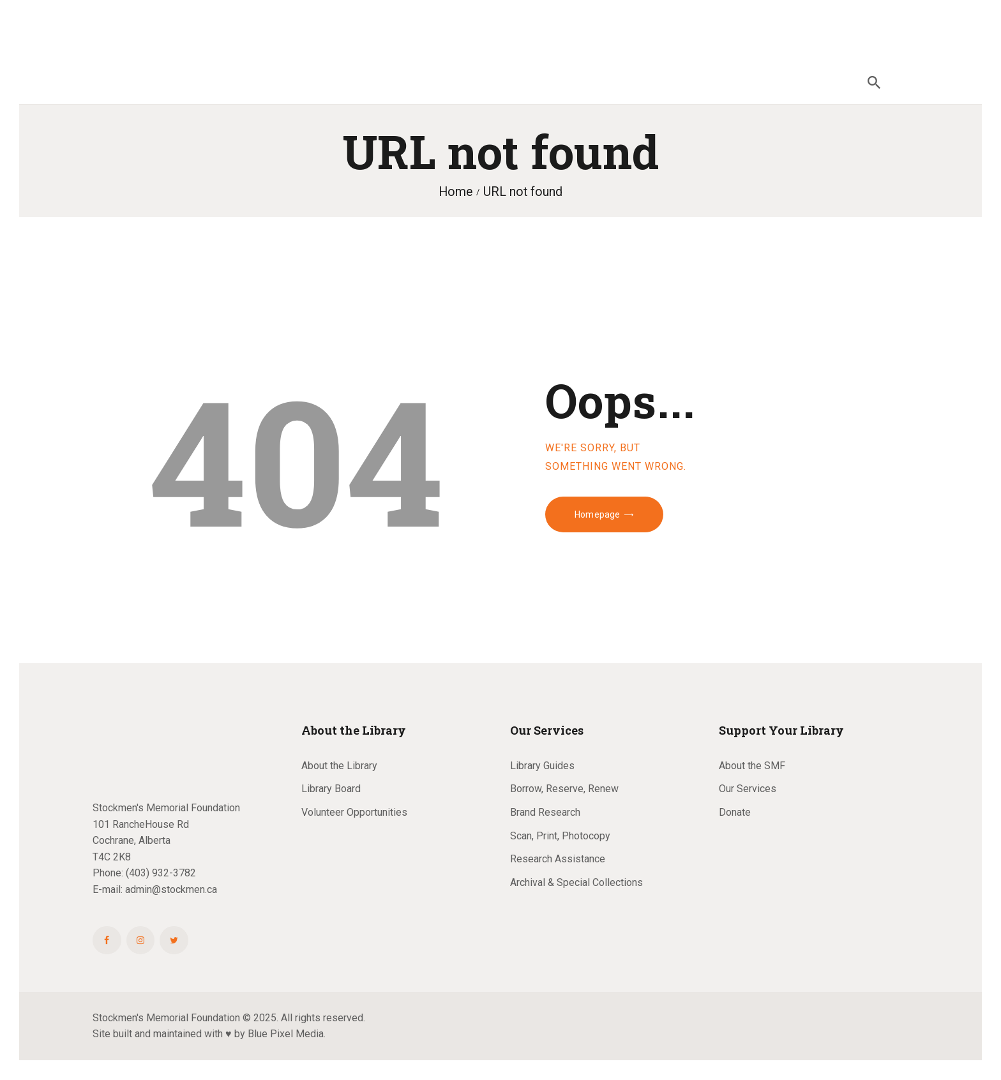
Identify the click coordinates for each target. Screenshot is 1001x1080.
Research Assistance (557, 859)
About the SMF (752, 766)
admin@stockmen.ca (171, 889)
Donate (735, 812)
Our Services (747, 789)
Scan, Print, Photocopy (560, 836)
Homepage (597, 514)
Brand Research (545, 812)
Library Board (331, 789)
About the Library (339, 766)
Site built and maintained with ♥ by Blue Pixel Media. (209, 1034)
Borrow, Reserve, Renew (564, 789)
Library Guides (542, 766)
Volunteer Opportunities (354, 812)
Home (455, 192)
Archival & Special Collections (576, 882)
